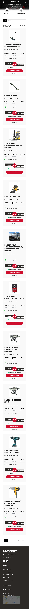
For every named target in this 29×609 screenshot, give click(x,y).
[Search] (25, 2)
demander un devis (14, 70)
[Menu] (3, 2)
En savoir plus (14, 73)
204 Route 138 (6, 593)
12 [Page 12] (19, 540)
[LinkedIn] (7, 561)
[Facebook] (4, 561)
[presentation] (1, 11)
